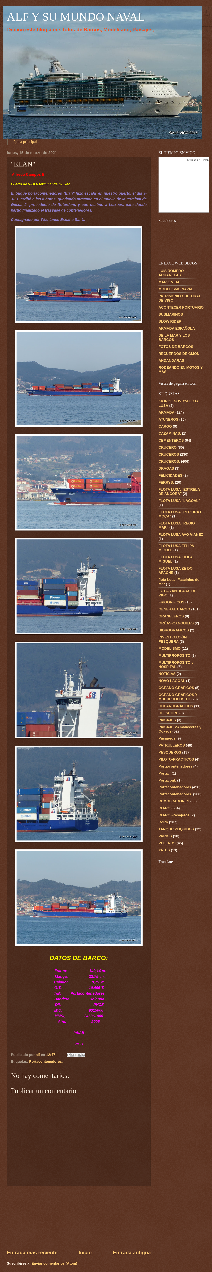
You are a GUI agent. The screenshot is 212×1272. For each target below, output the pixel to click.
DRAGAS (166, 468)
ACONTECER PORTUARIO (181, 307)
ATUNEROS (168, 419)
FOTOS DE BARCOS (176, 347)
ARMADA (166, 412)
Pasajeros (167, 738)
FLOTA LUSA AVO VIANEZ (181, 534)
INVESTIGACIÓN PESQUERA (173, 639)
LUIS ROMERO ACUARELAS (171, 273)
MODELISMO (169, 648)
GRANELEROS (171, 616)
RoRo (163, 822)
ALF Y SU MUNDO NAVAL (76, 16)
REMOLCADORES (174, 801)
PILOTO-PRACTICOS (176, 759)
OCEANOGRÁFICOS (176, 706)
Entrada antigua (132, 1252)
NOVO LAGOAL (172, 681)
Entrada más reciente (32, 1252)
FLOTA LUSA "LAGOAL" (179, 501)
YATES (164, 850)
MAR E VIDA (169, 282)
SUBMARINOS (171, 314)
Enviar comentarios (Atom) (54, 1263)
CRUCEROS (169, 454)
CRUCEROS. (169, 461)
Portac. (165, 773)
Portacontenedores (175, 787)
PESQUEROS (170, 752)
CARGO (165, 426)
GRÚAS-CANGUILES (176, 623)
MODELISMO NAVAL (176, 289)
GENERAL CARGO (174, 609)
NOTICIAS (167, 674)
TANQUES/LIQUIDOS (176, 829)
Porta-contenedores (175, 766)
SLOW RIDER (170, 321)
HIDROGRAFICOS (174, 630)
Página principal (24, 141)
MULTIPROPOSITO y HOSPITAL (176, 664)
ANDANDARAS (171, 360)
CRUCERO (168, 447)
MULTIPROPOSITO (174, 655)
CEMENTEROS (171, 440)
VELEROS (167, 843)
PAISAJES (167, 720)
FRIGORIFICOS (171, 602)
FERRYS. (166, 482)
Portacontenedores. (46, 1061)
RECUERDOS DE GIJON (179, 354)
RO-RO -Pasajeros (174, 815)
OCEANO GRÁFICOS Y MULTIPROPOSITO (178, 697)
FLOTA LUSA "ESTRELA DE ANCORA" (179, 491)
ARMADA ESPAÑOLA (177, 328)
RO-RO (164, 808)
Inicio (85, 1252)
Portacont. (167, 780)
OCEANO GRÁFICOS (176, 688)
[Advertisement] (79, 1217)
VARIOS (165, 836)
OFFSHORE (168, 713)
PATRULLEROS (172, 745)
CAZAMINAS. (170, 433)
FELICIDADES (170, 475)
